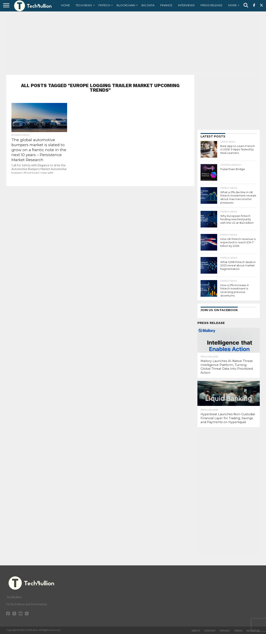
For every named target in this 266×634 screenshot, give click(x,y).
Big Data (148, 5)
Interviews (186, 5)
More (232, 5)
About (196, 630)
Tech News (84, 5)
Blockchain (126, 5)
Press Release (211, 5)
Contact (210, 630)
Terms (238, 630)
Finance (166, 5)
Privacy (225, 630)
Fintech (104, 5)
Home (65, 5)
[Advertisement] (133, 43)
